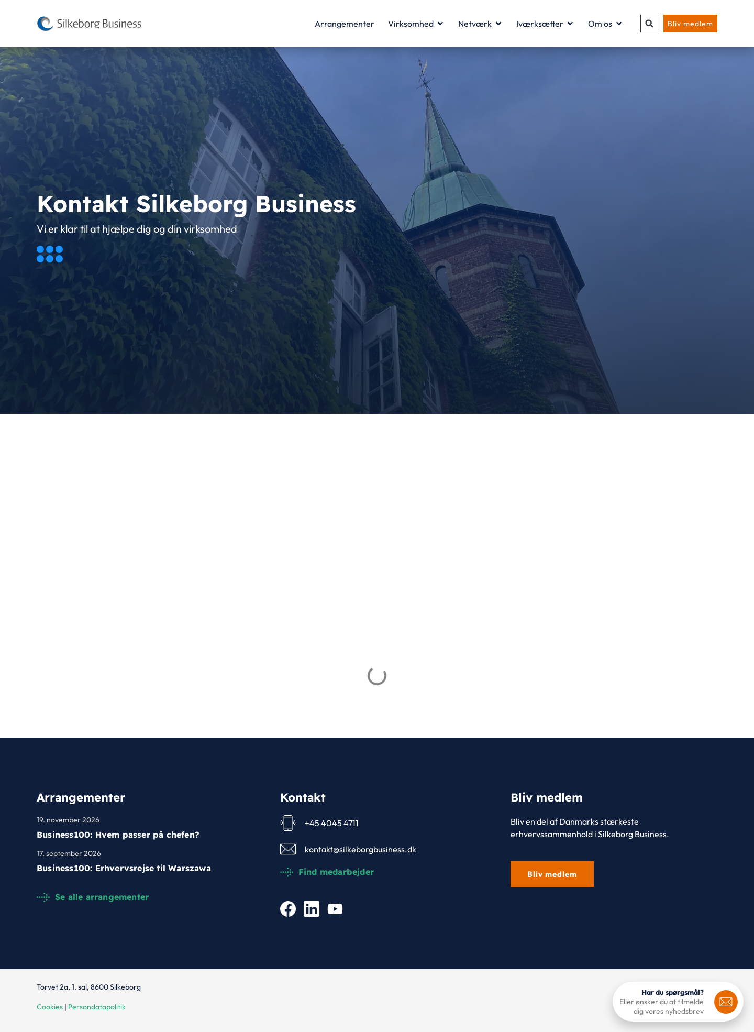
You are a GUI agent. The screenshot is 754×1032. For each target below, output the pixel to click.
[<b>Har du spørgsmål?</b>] (726, 1002)
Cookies (50, 1007)
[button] (649, 23)
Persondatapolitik (97, 1007)
